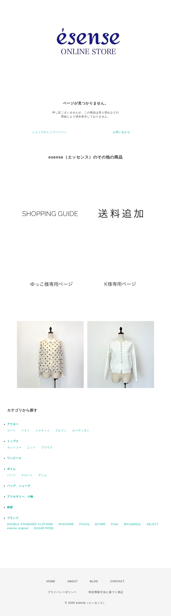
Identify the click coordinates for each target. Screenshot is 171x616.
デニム (42, 475)
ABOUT (72, 581)
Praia (114, 524)
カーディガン (81, 430)
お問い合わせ (121, 132)
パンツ (11, 475)
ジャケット (42, 430)
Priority (84, 524)
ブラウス (47, 447)
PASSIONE (66, 524)
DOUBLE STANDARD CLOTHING (30, 524)
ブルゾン (61, 430)
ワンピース (14, 458)
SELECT (153, 524)
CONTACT (117, 581)
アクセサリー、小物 (20, 496)
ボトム (11, 468)
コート (11, 430)
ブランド (13, 518)
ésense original (17, 528)
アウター (13, 424)
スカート (27, 475)
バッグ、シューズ (18, 485)
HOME (51, 581)
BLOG (94, 581)
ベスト (25, 430)
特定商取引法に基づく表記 (106, 592)
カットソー (14, 447)
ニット (31, 447)
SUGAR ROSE (44, 528)
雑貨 (10, 507)
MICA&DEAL (132, 524)
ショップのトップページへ (49, 132)
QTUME (100, 524)
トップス (13, 441)
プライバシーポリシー (62, 592)
